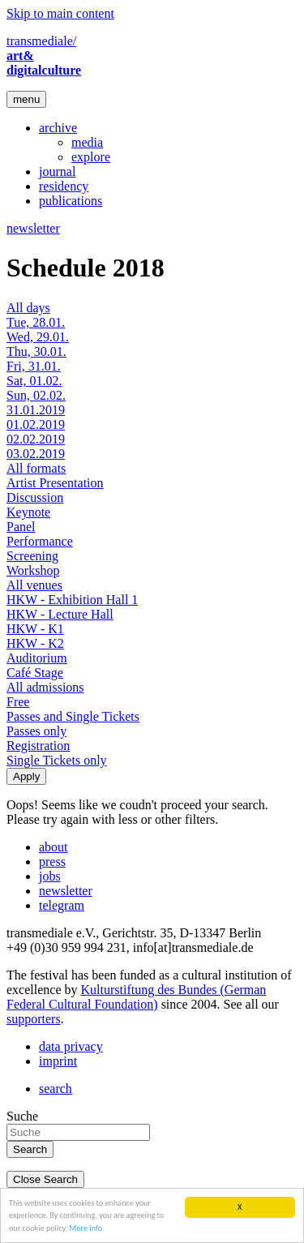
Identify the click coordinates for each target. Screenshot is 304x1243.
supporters (33, 1019)
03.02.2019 (35, 454)
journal (57, 171)
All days (28, 308)
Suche (22, 1116)
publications (70, 201)
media (87, 142)
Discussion (34, 497)
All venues (34, 585)
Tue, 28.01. (35, 322)
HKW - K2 (35, 643)
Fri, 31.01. (33, 366)
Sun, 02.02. (36, 395)
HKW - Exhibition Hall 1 (72, 599)
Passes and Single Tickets (72, 716)
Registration (38, 745)
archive (58, 128)
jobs (50, 876)
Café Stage (34, 672)
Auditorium (36, 658)
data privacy (71, 1046)
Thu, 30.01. (36, 351)
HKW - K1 (35, 629)
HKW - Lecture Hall (59, 614)
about (53, 847)
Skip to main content (60, 13)
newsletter (33, 228)
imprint (58, 1061)
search (55, 1088)
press (52, 861)
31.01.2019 (35, 410)
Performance (39, 541)
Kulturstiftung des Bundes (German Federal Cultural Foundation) (136, 997)
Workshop (32, 570)
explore (90, 157)
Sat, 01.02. (34, 381)
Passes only (36, 731)
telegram (61, 905)
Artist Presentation (55, 483)
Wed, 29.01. (37, 337)
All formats (36, 468)
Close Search (45, 1179)
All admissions (45, 687)
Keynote (28, 512)
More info (85, 1228)
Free (17, 702)
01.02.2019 (35, 424)
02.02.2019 (35, 439)
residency (63, 186)
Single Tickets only (56, 760)
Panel (21, 527)
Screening (32, 556)
